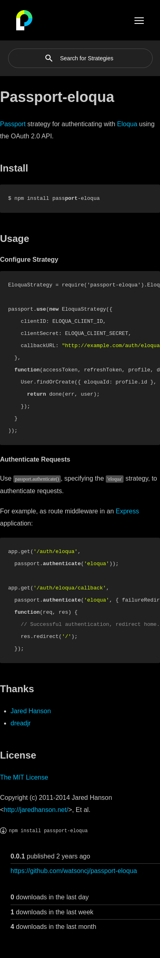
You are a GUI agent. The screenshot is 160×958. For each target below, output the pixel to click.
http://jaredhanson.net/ (36, 809)
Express (127, 511)
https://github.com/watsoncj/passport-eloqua (74, 870)
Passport (13, 124)
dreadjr (21, 723)
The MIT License (24, 777)
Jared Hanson (31, 711)
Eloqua (127, 124)
